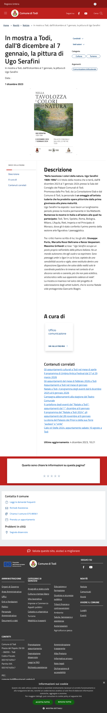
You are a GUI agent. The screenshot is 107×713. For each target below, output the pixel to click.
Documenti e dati (10, 620)
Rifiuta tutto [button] (64, 702)
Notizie (26, 25)
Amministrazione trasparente (62, 646)
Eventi (83, 615)
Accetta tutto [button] (43, 702)
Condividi (78, 38)
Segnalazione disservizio (34, 655)
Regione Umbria (11, 4)
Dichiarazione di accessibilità (61, 670)
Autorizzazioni (61, 626)
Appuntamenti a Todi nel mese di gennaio (65, 385)
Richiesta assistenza (37, 667)
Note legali (59, 663)
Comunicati (85, 591)
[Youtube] (84, 13)
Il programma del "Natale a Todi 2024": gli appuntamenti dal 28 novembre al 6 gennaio (67, 414)
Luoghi (83, 610)
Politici (5, 606)
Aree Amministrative (11, 591)
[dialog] (53, 696)
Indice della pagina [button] (16, 165)
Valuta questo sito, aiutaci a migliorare (53, 551)
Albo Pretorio (60, 653)
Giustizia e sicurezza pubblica (63, 597)
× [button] (104, 683)
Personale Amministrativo (9, 613)
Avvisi (83, 596)
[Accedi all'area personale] (95, 4)
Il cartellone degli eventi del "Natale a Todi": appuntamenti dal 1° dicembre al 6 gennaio (67, 406)
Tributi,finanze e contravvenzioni (61, 606)
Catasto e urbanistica (38, 611)
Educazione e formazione (60, 588)
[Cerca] (101, 13)
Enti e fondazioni (10, 601)
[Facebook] (78, 13)
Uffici (4, 596)
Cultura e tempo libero (38, 593)
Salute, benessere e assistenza (63, 619)
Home (6, 25)
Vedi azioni (79, 44)
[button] (53, 708)
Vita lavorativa (35, 598)
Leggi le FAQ (34, 662)
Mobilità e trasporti (37, 620)
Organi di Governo (10, 586)
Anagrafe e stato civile (38, 588)
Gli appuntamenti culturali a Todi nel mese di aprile (70, 369)
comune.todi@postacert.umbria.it (18, 679)
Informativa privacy (63, 658)
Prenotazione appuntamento (35, 646)
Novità (16, 25)
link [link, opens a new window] (80, 696)
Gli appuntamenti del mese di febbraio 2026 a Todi (70, 381)
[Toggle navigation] (5, 13)
